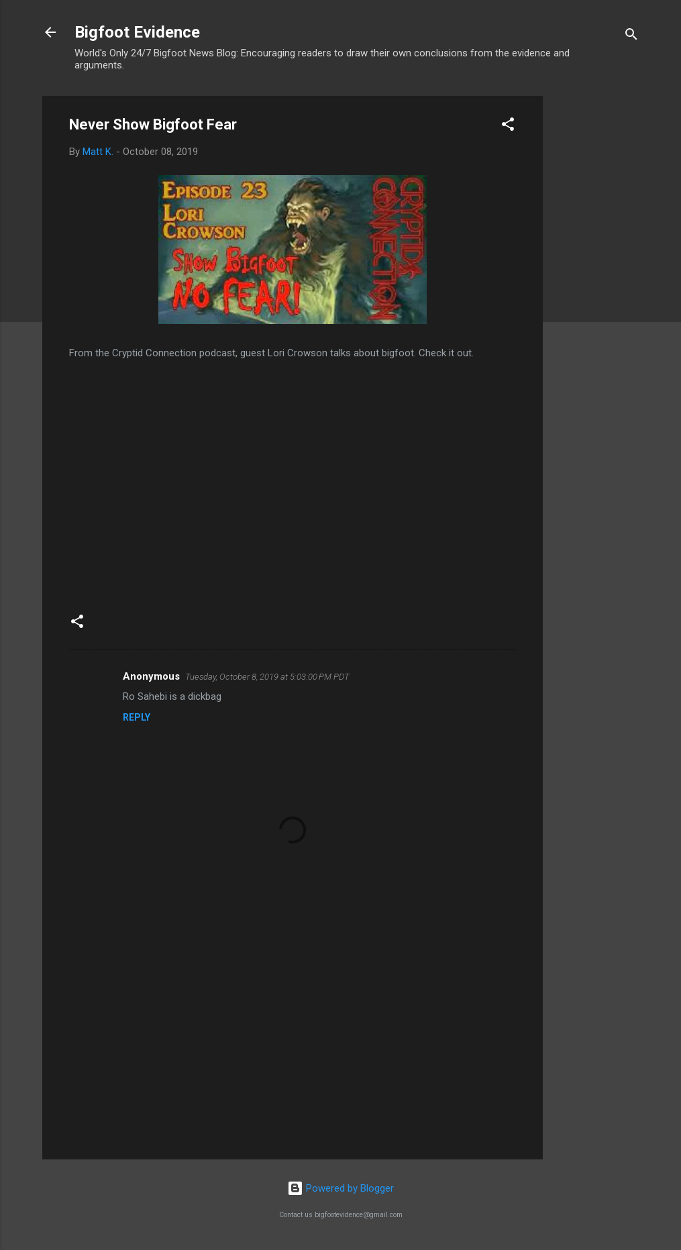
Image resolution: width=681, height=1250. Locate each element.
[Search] (631, 36)
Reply (136, 717)
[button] (508, 126)
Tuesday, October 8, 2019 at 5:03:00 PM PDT (267, 677)
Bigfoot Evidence (137, 32)
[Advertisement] (596, 297)
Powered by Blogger (340, 1188)
